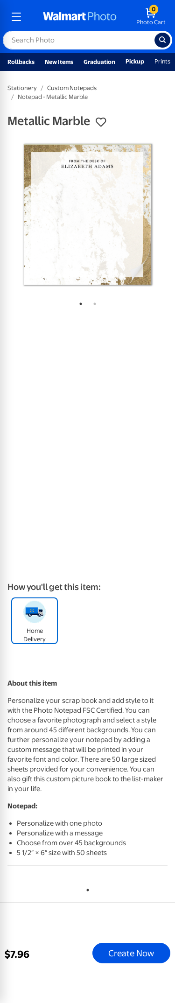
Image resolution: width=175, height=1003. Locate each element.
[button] (101, 122)
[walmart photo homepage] (79, 17)
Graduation (99, 61)
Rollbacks (21, 61)
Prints (162, 61)
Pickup (135, 61)
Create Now (131, 953)
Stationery (22, 87)
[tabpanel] (87, 214)
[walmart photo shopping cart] (151, 17)
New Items (59, 61)
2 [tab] (93, 302)
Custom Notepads (72, 87)
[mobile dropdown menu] (16, 17)
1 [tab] (79, 302)
